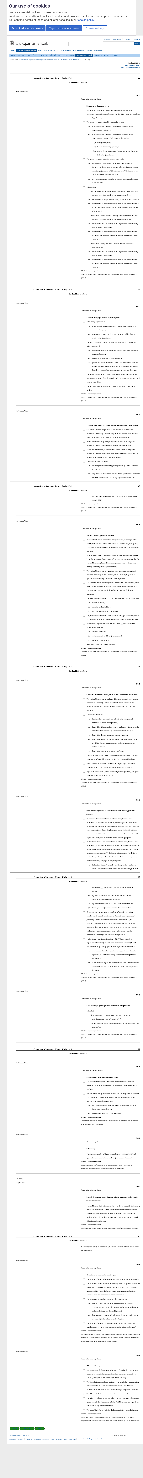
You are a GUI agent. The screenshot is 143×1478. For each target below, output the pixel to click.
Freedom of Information (41, 1439)
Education (98, 51)
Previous (14, 1428)
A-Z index (12, 1439)
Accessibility (106, 39)
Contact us (137, 39)
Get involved (78, 51)
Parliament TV (99, 55)
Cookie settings (95, 28)
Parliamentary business (26, 51)
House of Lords (32, 55)
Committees (69, 55)
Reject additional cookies (64, 28)
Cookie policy (91, 1439)
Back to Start (27, 1428)
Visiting (89, 51)
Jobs (52, 1439)
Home (12, 51)
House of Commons (17, 55)
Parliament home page (25, 59)
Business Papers (54, 59)
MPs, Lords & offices (46, 51)
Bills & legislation (56, 55)
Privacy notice (81, 1439)
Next (39, 1428)
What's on (44, 55)
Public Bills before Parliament (70, 59)
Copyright (72, 1439)
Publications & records (84, 55)
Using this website (61, 1439)
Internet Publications (132, 65)
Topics (115, 55)
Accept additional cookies (27, 28)
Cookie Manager (101, 1439)
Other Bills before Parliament (129, 67)
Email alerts (117, 39)
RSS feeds (127, 39)
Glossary (20, 1439)
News (109, 55)
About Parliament (64, 51)
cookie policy (86, 19)
